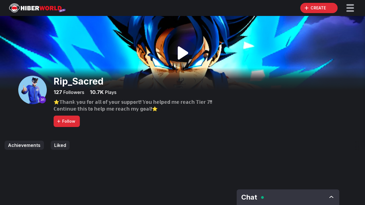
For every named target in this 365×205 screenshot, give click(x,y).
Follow (65, 121)
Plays (110, 92)
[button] (350, 8)
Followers (73, 92)
